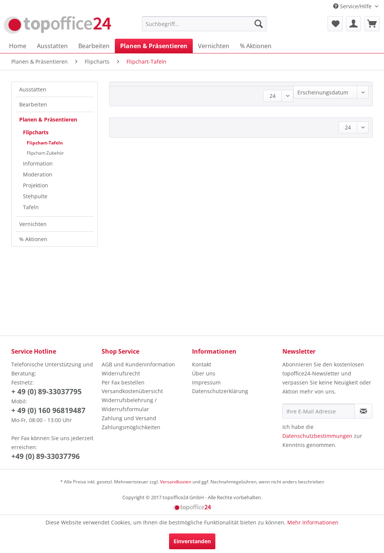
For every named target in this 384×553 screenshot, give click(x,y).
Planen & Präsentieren (48, 119)
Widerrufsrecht (121, 373)
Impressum (206, 382)
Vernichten (33, 224)
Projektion (35, 185)
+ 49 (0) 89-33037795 (46, 392)
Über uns (203, 373)
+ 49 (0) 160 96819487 (48, 410)
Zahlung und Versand (129, 418)
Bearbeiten (33, 104)
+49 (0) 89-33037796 (45, 456)
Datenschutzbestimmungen (317, 435)
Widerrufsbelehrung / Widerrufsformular (129, 405)
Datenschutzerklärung (220, 391)
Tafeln (31, 207)
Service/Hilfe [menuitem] (353, 6)
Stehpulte (35, 196)
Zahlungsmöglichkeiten (131, 427)
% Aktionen (33, 239)
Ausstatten (32, 89)
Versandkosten (175, 482)
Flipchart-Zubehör (45, 153)
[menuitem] (204, 23)
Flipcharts (36, 132)
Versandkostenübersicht (132, 391)
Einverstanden (192, 541)
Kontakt (201, 364)
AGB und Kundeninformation (138, 364)
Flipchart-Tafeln (45, 143)
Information (38, 163)
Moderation (37, 174)
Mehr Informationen (312, 522)
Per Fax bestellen (123, 382)
